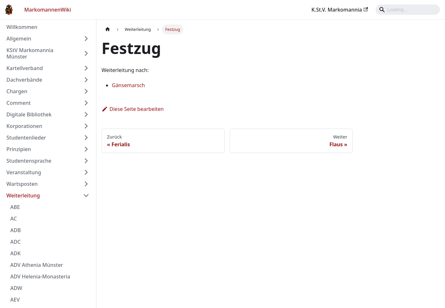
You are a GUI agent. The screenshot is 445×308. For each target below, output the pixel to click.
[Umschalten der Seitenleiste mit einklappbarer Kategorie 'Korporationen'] (86, 126)
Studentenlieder (26, 137)
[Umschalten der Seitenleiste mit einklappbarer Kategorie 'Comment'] (86, 103)
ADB (15, 230)
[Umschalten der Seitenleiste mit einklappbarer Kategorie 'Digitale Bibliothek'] (86, 114)
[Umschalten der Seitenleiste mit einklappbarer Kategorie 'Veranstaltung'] (86, 172)
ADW (16, 288)
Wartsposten (22, 183)
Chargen (16, 91)
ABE (15, 207)
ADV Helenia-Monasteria (40, 276)
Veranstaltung (23, 172)
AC (13, 218)
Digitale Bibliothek (29, 114)
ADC (15, 241)
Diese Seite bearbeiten (133, 109)
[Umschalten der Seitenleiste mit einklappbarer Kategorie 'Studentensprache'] (86, 161)
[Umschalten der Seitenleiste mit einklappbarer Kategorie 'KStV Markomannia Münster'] (86, 53)
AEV (15, 299)
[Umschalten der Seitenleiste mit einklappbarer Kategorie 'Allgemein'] (86, 38)
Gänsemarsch (128, 85)
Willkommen (21, 27)
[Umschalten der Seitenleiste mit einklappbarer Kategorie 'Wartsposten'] (86, 184)
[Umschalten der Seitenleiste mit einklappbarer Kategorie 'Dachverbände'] (86, 80)
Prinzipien (18, 149)
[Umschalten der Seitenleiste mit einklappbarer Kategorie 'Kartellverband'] (86, 68)
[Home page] (108, 29)
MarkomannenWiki (47, 9)
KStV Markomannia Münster (29, 53)
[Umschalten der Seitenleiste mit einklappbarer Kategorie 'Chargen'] (86, 91)
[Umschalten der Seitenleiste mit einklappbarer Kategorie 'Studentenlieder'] (86, 137)
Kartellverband (24, 68)
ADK (15, 253)
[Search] (408, 10)
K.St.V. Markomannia (339, 9)
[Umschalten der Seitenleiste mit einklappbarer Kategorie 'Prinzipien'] (86, 149)
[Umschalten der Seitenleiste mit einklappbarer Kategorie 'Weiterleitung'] (86, 195)
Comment (18, 102)
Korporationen (24, 126)
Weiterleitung (23, 195)
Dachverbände (24, 79)
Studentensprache (28, 160)
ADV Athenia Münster (36, 264)
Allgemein (18, 38)
